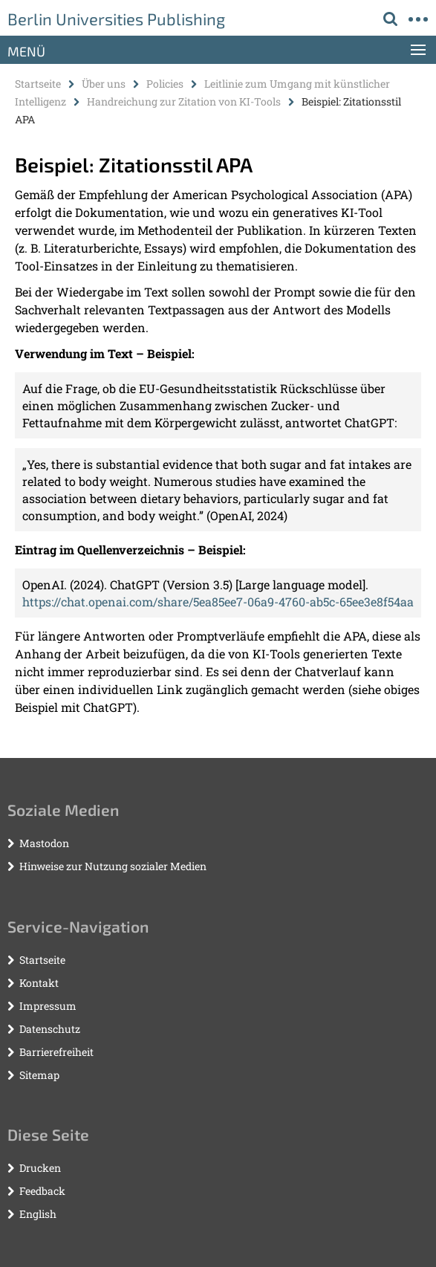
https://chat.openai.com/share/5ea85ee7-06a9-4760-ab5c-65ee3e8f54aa (218, 601)
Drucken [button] (40, 1168)
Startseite (38, 84)
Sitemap (39, 1075)
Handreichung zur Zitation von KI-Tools (184, 101)
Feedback (42, 1191)
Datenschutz (49, 1029)
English (37, 1214)
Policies (164, 84)
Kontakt (39, 983)
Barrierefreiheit (56, 1052)
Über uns (104, 84)
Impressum (48, 1006)
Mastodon (44, 843)
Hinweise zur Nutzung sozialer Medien (112, 866)
